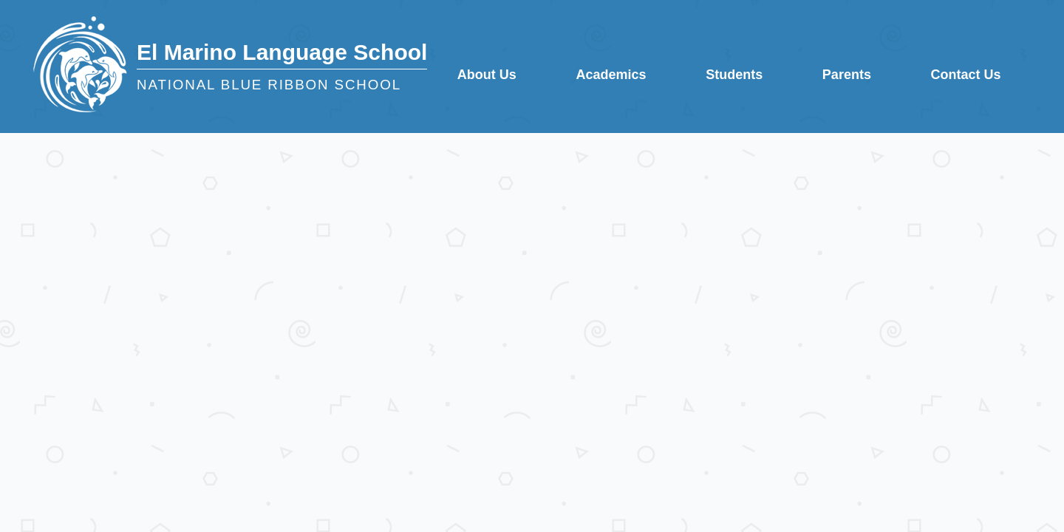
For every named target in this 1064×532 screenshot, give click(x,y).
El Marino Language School (282, 52)
